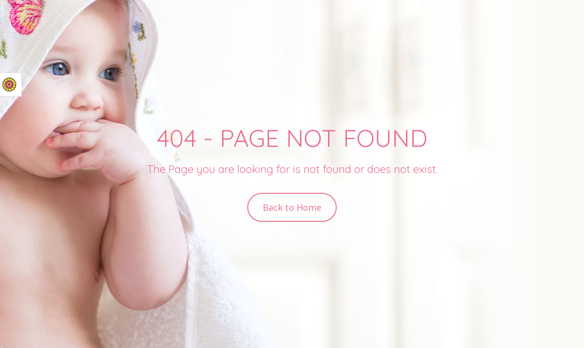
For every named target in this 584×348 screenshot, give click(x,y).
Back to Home (292, 207)
